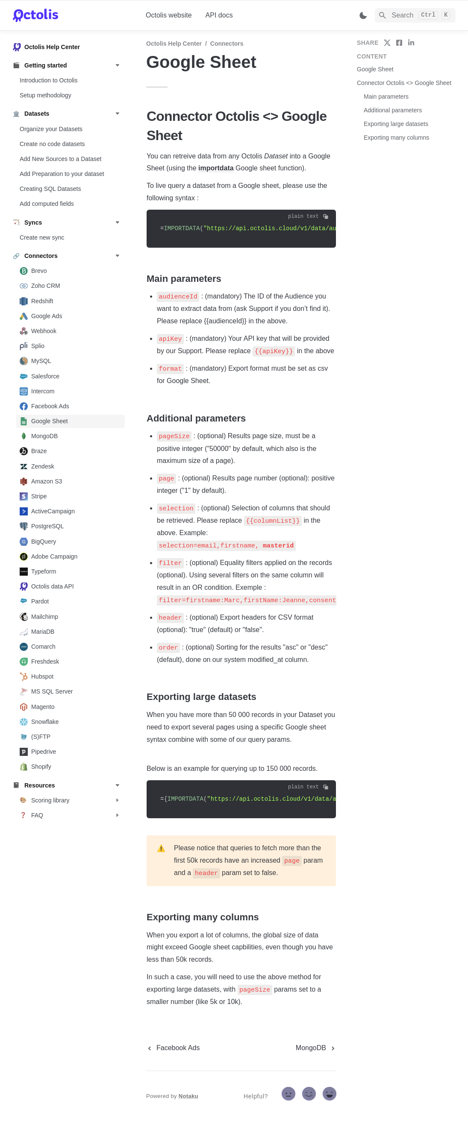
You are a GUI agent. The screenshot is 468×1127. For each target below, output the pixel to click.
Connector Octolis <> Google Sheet (404, 82)
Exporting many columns (396, 137)
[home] (72, 15)
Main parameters (386, 96)
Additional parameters (393, 110)
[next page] (316, 1048)
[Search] (415, 15)
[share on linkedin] (411, 42)
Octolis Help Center (174, 43)
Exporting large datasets (396, 123)
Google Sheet (375, 69)
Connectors (227, 43)
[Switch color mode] (363, 15)
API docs (219, 15)
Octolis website (169, 15)
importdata (216, 168)
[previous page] (173, 1048)
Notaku (188, 1096)
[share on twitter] (387, 42)
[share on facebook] (399, 42)
